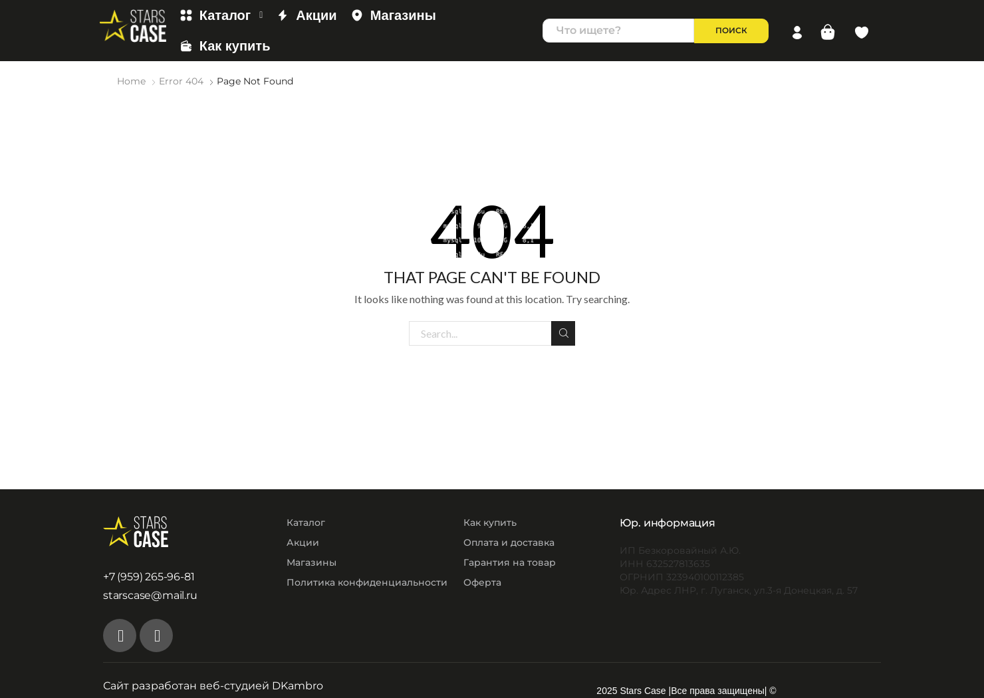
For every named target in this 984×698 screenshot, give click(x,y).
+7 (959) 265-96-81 (148, 576)
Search (564, 332)
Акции (306, 15)
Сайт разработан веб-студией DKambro (213, 685)
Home (131, 81)
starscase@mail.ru (150, 595)
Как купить (225, 46)
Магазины (393, 15)
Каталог (221, 15)
